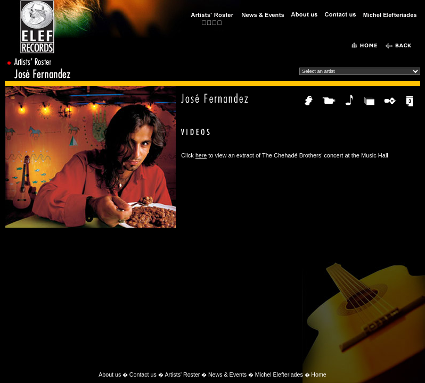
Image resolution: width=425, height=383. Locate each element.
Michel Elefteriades (279, 374)
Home (318, 374)
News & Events (227, 374)
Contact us (143, 374)
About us (110, 374)
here (201, 155)
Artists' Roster (182, 374)
